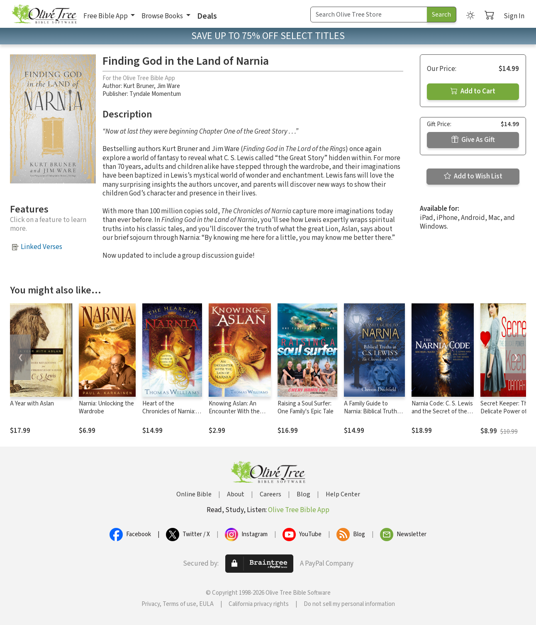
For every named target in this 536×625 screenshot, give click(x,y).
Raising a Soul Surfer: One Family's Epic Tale (306, 407)
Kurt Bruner (138, 86)
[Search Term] (368, 14)
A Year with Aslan (32, 403)
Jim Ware (168, 86)
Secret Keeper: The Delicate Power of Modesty (505, 411)
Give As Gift (473, 140)
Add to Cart (473, 91)
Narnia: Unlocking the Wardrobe (106, 407)
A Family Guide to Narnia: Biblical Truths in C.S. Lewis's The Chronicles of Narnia (372, 415)
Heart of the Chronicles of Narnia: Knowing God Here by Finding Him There (170, 415)
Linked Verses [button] (41, 247)
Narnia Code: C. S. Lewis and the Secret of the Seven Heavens (442, 411)
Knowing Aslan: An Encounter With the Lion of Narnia (234, 411)
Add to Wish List (473, 176)
